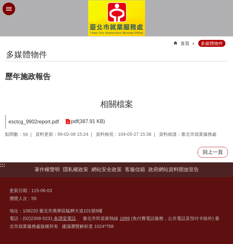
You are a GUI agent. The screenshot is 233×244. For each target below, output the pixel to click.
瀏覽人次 (18, 198)
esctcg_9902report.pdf (34, 121)
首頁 (185, 43)
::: (2, 165)
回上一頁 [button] (213, 152)
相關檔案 (116, 104)
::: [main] (9, 40)
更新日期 (18, 190)
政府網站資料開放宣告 (173, 169)
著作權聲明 (47, 169)
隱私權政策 (75, 169)
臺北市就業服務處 (116, 18)
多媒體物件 (212, 43)
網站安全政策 (106, 169)
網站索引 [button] (9, 9)
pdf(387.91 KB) (88, 121)
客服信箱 (135, 169)
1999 (125, 218)
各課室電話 (64, 218)
